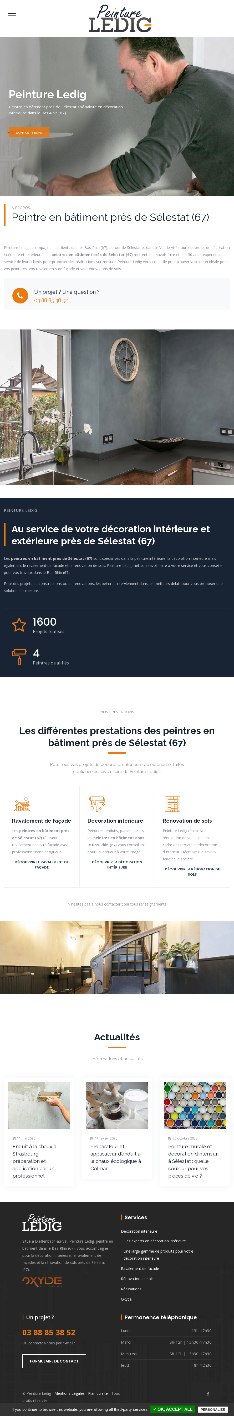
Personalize (213, 1410)
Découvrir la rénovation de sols (192, 872)
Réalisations (131, 1288)
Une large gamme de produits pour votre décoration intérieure (158, 1255)
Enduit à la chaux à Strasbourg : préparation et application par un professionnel (34, 1161)
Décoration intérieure (139, 1231)
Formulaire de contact (54, 1361)
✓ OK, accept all (172, 1409)
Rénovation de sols (137, 1278)
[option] (39, 1132)
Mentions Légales (69, 1393)
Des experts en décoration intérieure (155, 1240)
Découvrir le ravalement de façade (42, 865)
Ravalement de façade (140, 1268)
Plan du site (98, 1393)
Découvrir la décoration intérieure (117, 865)
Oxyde (126, 1299)
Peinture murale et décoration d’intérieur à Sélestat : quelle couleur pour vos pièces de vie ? (193, 1161)
